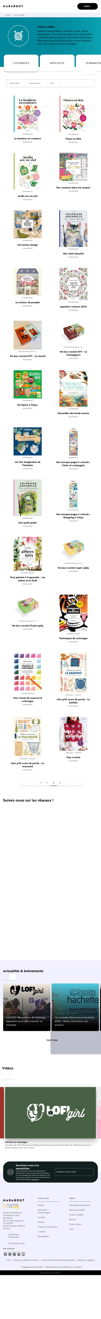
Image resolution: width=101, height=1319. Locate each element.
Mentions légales (86, 1260)
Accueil (8, 15)
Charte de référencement (26, 1260)
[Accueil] (14, 6)
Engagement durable (32, 1266)
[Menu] (87, 6)
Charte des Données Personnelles (58, 1260)
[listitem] (5, 1254)
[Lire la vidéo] (50, 1113)
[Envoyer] (90, 1172)
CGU (8, 1260)
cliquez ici (35, 1179)
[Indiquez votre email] (71, 1172)
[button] (16, 83)
